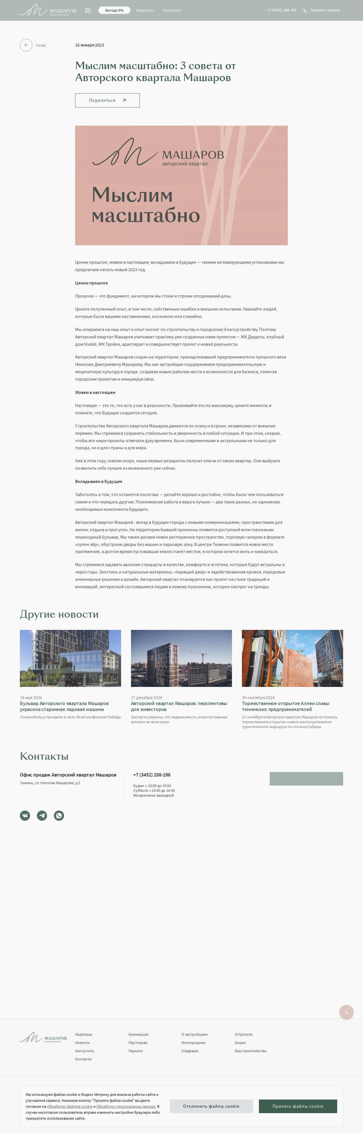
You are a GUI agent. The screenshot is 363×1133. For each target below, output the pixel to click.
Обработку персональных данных (125, 1106)
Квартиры (144, 10)
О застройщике (195, 1034)
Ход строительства (251, 1050)
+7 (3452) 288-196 (281, 10)
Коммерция (138, 1034)
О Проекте (244, 1034)
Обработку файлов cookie (69, 1106)
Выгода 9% (114, 10)
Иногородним (193, 1042)
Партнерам (138, 1042)
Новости (82, 1042)
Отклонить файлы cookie (211, 1106)
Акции (240, 1042)
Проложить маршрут (306, 779)
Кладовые (190, 1050)
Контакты (83, 1059)
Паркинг (135, 1050)
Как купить (84, 1050)
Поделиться (107, 100)
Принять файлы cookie (298, 1106)
